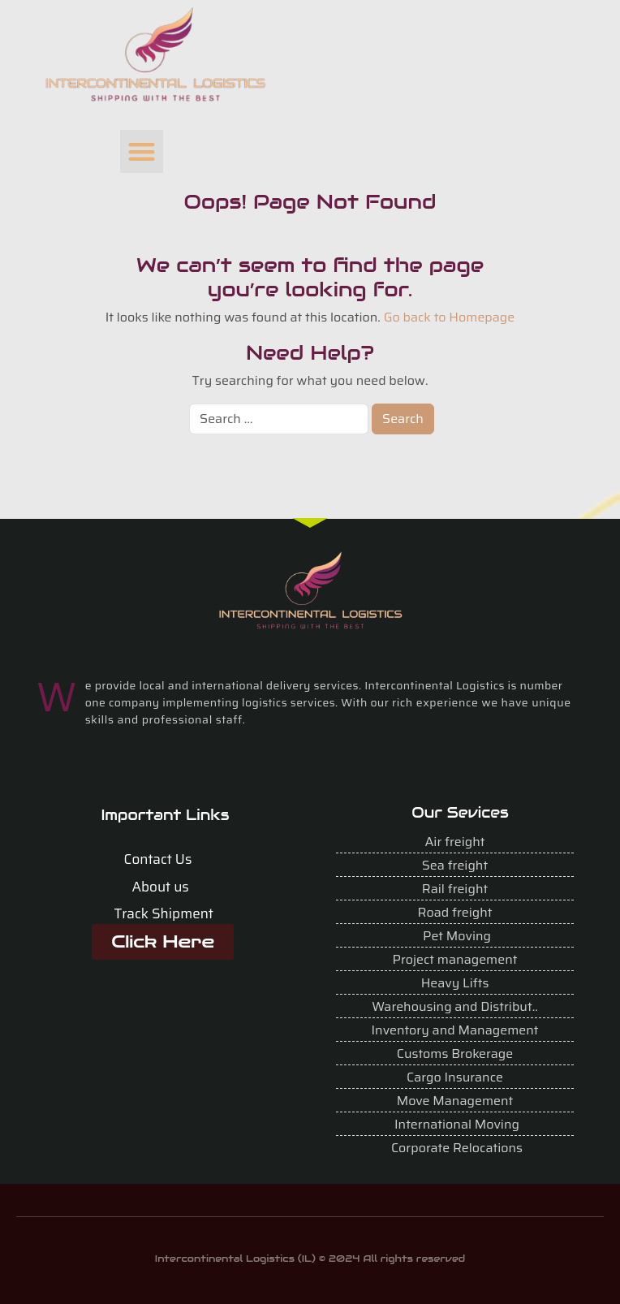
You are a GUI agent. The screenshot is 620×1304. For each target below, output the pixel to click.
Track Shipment (163, 913)
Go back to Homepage (449, 317)
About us (159, 886)
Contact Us (158, 859)
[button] (141, 151)
